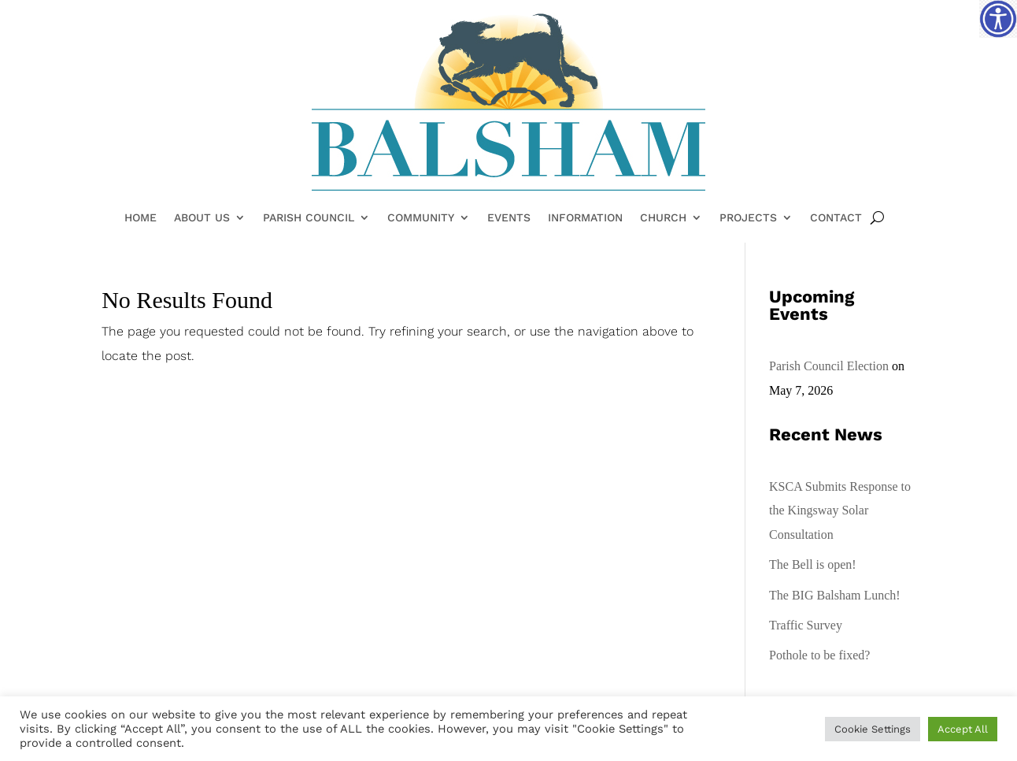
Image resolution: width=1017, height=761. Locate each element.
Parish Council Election (829, 366)
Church (663, 218)
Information (585, 218)
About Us (202, 218)
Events (509, 218)
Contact (836, 218)
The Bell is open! (812, 564)
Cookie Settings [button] (872, 729)
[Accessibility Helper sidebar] (998, 19)
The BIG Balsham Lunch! (835, 595)
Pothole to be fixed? (819, 655)
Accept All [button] (962, 729)
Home (140, 218)
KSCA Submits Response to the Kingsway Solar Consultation (840, 510)
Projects (748, 218)
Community (420, 218)
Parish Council (308, 218)
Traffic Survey (805, 625)
